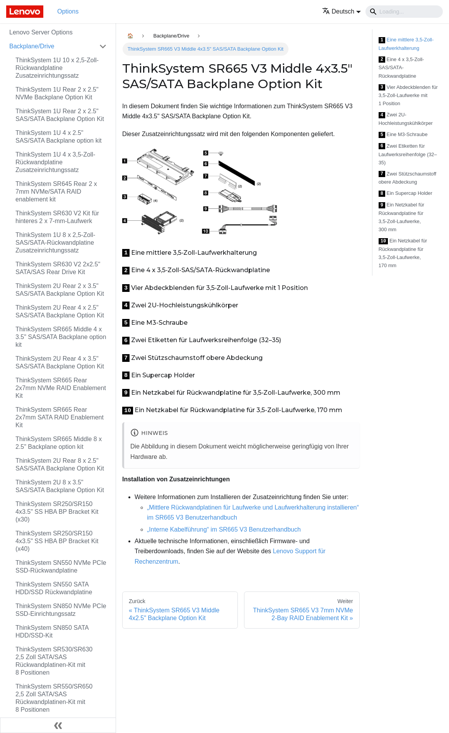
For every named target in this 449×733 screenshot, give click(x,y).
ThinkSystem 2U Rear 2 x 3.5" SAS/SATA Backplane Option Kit (59, 290)
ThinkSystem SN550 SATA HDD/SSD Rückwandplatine (53, 588)
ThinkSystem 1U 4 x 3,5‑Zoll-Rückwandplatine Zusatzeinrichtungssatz (55, 162)
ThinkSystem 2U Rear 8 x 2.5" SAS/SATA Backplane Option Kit (59, 464)
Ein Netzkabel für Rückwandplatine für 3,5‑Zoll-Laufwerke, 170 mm (403, 253)
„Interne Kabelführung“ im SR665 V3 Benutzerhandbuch (224, 529)
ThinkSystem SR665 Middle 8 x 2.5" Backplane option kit (58, 443)
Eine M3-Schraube (403, 134)
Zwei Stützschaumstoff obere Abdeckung (407, 178)
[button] (341, 11)
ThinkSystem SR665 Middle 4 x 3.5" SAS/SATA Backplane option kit (60, 337)
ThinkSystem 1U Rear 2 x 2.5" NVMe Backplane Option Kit (57, 93)
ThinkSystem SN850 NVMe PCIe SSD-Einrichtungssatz (60, 610)
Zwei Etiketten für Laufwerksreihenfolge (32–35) (408, 154)
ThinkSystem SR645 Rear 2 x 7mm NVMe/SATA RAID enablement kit (56, 192)
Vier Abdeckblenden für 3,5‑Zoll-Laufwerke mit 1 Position (408, 95)
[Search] (404, 11)
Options (68, 11)
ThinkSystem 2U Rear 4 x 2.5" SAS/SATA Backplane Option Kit (59, 311)
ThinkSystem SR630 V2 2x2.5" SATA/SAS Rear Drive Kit (57, 268)
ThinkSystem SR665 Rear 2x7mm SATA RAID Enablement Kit (59, 417)
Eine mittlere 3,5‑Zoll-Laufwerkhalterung (406, 44)
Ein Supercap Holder (405, 193)
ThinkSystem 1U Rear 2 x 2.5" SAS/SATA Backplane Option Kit (59, 115)
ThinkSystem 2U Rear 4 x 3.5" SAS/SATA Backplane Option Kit (59, 362)
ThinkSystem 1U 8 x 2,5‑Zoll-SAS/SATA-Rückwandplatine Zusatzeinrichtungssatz (55, 243)
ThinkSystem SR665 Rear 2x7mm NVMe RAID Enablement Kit (60, 388)
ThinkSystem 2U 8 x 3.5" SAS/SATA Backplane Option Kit (59, 486)
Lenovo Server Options (41, 32)
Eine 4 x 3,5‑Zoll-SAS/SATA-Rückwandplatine (401, 67)
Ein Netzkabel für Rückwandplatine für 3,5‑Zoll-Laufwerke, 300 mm (401, 217)
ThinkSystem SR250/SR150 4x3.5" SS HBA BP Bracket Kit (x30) (56, 512)
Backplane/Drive (32, 46)
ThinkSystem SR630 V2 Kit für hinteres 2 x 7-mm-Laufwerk (57, 217)
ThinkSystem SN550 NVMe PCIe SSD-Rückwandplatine (60, 566)
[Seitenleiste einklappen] (58, 725)
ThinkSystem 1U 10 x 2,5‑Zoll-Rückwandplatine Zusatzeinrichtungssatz (57, 68)
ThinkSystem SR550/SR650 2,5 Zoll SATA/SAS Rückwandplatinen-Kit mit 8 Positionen (53, 698)
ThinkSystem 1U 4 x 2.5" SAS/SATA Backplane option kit (58, 137)
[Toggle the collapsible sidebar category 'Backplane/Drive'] (103, 46)
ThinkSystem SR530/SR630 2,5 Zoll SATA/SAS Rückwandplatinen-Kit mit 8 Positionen (53, 661)
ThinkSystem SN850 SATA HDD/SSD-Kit (52, 631)
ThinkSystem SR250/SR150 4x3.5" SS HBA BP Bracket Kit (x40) (56, 541)
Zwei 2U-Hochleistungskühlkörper (406, 119)
